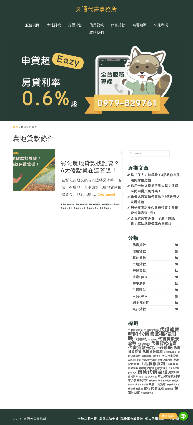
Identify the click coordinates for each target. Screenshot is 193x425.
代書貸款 (139, 245)
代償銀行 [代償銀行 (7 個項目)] (141, 339)
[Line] (183, 416)
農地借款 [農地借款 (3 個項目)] (153, 381)
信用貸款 (139, 251)
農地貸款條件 (66, 208)
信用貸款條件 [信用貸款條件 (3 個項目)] (170, 352)
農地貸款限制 (93, 208)
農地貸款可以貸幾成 (111, 204)
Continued (106, 194)
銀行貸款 (139, 309)
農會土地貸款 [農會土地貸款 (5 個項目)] (157, 384)
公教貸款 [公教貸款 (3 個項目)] (156, 356)
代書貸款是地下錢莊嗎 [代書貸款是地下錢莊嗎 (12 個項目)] (150, 347)
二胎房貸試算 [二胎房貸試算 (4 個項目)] (135, 330)
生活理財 (139, 290)
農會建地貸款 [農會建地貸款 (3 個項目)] (173, 385)
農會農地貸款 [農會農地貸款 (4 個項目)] (135, 388)
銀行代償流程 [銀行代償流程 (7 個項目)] (154, 388)
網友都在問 (140, 303)
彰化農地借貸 (82, 204)
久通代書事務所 (96, 8)
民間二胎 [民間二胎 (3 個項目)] (143, 377)
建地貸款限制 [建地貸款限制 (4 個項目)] (146, 368)
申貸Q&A (139, 296)
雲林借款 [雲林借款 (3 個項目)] (169, 389)
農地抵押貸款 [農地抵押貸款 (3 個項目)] (164, 381)
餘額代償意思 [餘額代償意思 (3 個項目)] (147, 393)
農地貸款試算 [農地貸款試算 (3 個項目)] (141, 385)
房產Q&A (139, 277)
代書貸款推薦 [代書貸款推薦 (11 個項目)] (164, 343)
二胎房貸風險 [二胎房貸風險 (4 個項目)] (151, 330)
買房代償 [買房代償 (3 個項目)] (152, 377)
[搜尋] (130, 153)
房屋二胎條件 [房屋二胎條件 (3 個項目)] (161, 368)
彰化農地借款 (69, 204)
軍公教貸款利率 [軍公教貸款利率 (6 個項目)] (169, 376)
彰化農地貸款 (95, 204)
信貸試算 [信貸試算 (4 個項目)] (146, 356)
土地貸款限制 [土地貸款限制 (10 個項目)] (152, 364)
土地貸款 (139, 264)
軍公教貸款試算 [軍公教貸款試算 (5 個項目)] (138, 380)
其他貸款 (139, 258)
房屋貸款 (139, 270)
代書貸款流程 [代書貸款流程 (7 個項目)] (152, 352)
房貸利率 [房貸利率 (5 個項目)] (174, 372)
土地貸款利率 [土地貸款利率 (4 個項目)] (164, 360)
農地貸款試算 (80, 208)
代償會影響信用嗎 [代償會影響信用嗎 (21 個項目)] (152, 336)
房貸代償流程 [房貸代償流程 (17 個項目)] (152, 371)
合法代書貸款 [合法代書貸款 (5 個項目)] (170, 355)
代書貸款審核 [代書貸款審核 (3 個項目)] (143, 344)
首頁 (15, 127)
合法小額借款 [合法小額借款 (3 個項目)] (134, 360)
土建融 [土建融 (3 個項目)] (169, 364)
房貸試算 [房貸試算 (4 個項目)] (133, 376)
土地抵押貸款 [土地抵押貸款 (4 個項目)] (149, 360)
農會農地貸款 (106, 208)
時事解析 (139, 283)
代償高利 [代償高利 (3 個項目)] (153, 340)
